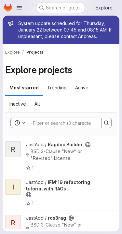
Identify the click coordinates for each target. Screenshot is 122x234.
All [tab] (37, 104)
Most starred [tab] (24, 87)
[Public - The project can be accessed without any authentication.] (87, 144)
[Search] (72, 123)
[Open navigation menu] (19, 8)
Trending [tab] (57, 87)
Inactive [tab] (17, 104)
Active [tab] (81, 87)
